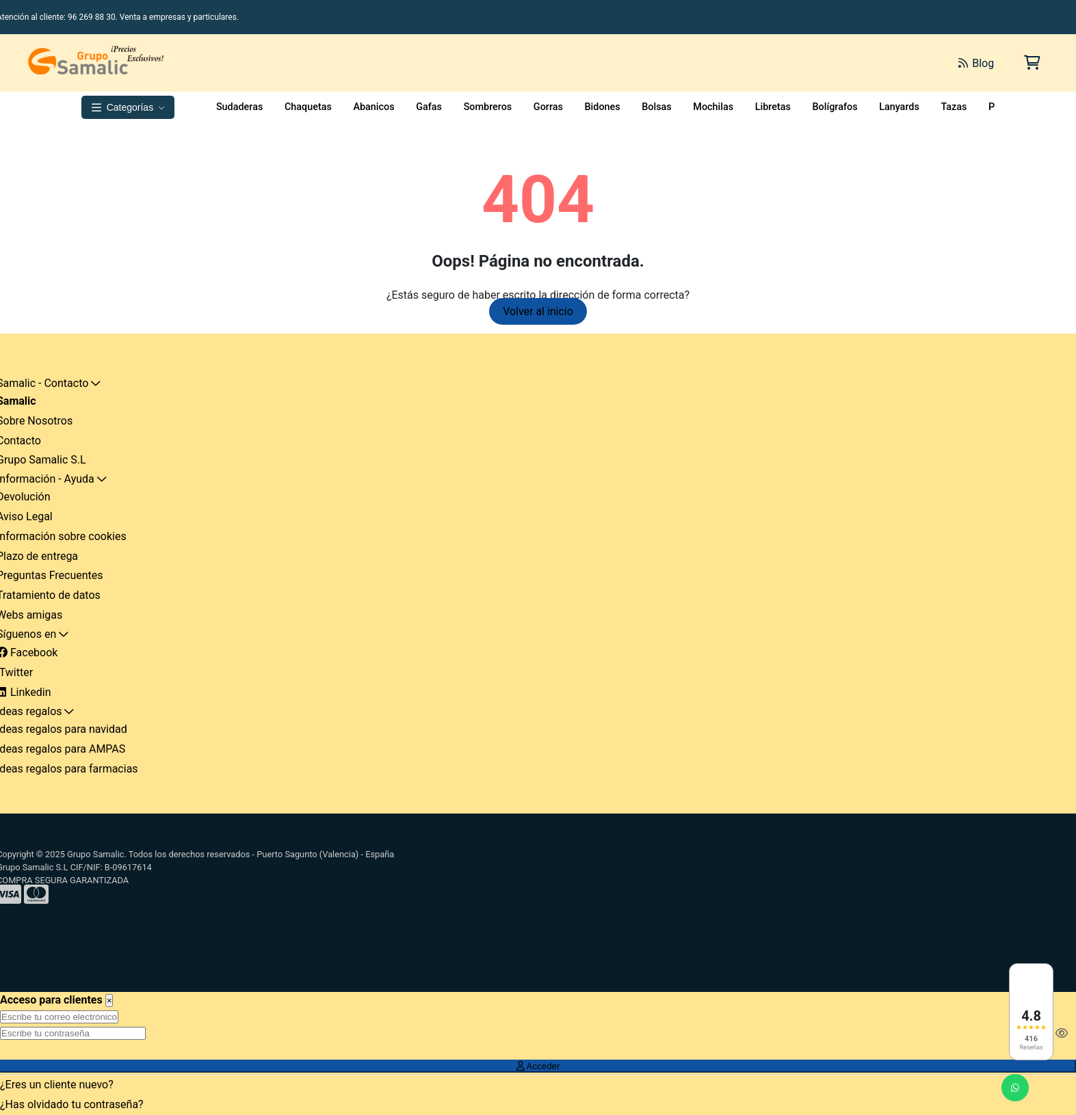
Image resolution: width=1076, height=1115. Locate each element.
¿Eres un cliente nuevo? (57, 1084)
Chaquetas (308, 107)
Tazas (954, 107)
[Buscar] (794, 63)
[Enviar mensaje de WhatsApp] (1015, 1087)
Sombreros (488, 107)
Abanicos (373, 107)
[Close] (109, 1000)
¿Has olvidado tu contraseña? (72, 1104)
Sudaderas (239, 107)
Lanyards (899, 107)
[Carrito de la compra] (1031, 62)
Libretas (773, 107)
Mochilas (713, 107)
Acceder (538, 1066)
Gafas (429, 107)
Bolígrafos (834, 107)
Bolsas (657, 107)
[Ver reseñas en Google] (1031, 1011)
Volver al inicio (538, 311)
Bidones (602, 107)
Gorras (548, 107)
